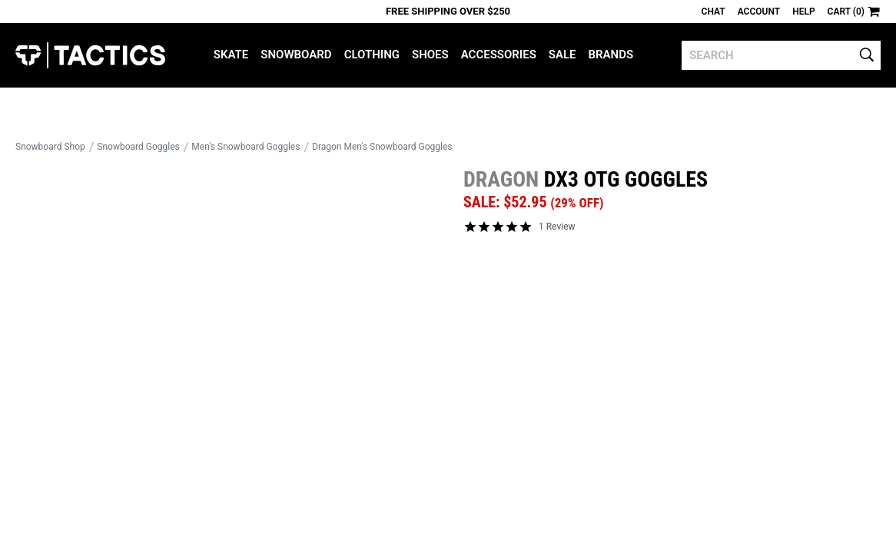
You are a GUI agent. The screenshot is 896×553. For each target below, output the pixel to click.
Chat (713, 11)
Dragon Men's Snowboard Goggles (382, 146)
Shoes (430, 54)
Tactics (90, 55)
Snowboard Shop (50, 146)
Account (759, 11)
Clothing (372, 54)
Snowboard (296, 54)
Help (803, 11)
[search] (781, 55)
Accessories (498, 54)
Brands (611, 54)
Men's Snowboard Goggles (245, 146)
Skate (231, 54)
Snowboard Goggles (138, 146)
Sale (562, 54)
